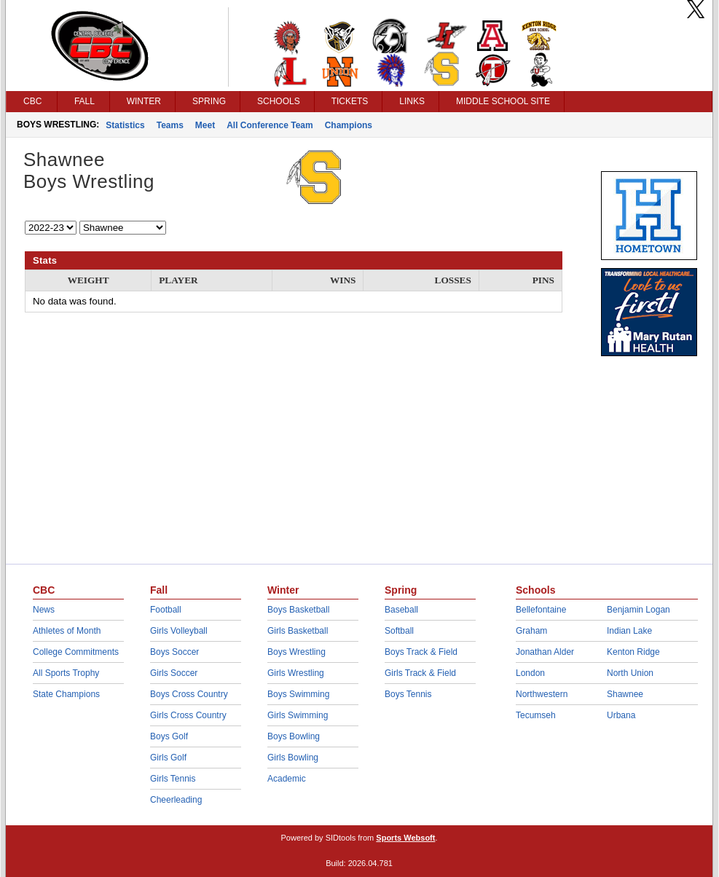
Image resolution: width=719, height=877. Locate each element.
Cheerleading (176, 800)
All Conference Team (270, 125)
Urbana (621, 715)
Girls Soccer (173, 673)
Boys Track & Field (421, 652)
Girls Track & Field (420, 673)
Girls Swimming (297, 715)
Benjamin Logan (638, 610)
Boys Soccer (174, 652)
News (44, 610)
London (530, 673)
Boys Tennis (408, 694)
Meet (205, 125)
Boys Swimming (298, 694)
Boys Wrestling (296, 652)
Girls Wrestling (295, 673)
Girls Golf (168, 757)
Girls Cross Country (188, 715)
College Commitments (76, 652)
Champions (348, 125)
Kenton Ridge (633, 652)
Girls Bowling (292, 757)
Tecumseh (536, 715)
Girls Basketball (297, 631)
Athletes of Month (67, 631)
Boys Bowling (293, 736)
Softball (399, 631)
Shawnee (625, 694)
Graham (531, 631)
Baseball (401, 610)
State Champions (66, 694)
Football (165, 610)
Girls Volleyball (179, 631)
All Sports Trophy (66, 673)
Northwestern (541, 694)
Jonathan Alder (545, 652)
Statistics (125, 125)
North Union (630, 673)
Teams (170, 125)
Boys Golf (169, 736)
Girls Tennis (172, 779)
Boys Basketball (298, 610)
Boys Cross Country (189, 694)
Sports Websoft (405, 837)
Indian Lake (629, 631)
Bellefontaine (541, 610)
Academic (286, 779)
